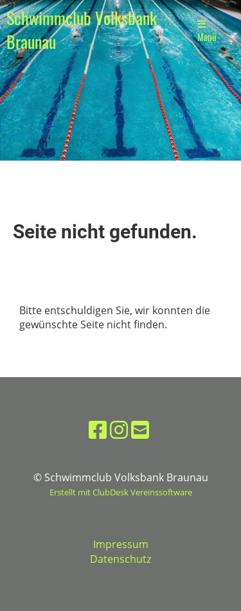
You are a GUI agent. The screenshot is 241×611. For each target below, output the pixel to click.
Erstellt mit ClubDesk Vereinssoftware (120, 492)
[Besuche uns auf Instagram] (119, 429)
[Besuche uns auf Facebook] (98, 429)
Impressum (120, 544)
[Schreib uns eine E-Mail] (140, 429)
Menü (207, 31)
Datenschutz (120, 559)
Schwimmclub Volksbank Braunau (81, 30)
